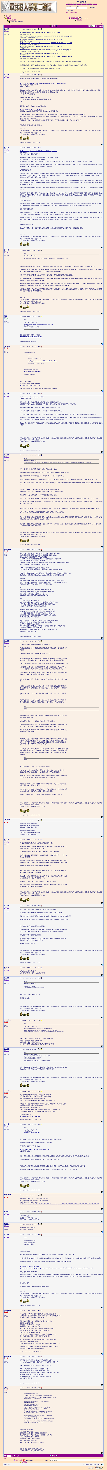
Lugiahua (7, 346)
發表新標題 (74, 18)
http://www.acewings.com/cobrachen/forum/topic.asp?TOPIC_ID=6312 (41, 32)
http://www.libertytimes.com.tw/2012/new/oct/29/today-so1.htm (38, 151)
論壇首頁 (8, 16)
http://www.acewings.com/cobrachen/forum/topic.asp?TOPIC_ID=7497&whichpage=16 (46, 56)
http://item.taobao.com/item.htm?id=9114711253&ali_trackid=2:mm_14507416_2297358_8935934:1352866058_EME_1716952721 (59, 1204)
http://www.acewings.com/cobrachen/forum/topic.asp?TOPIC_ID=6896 (41, 39)
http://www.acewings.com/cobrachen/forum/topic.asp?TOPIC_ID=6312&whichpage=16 (46, 36)
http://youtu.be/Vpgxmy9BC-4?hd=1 (30, 385)
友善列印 (79, 20)
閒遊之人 (6, 967)
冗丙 (5, 316)
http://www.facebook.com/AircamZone (31, 336)
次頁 (102, 23)
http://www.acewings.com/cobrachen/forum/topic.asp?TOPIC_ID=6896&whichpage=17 (46, 43)
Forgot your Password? (71, 12)
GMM (5, 1387)
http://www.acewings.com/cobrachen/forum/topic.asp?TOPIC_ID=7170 (41, 46)
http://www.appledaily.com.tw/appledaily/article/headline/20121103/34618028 (43, 83)
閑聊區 (9, 18)
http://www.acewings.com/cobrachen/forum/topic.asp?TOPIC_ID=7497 (41, 53)
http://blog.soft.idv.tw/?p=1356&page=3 (31, 109)
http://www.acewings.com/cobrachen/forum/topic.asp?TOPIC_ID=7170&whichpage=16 (46, 50)
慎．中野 (6, 29)
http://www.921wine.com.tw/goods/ (30, 1116)
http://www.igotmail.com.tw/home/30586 (32, 397)
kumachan (7, 549)
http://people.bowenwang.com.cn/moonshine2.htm (35, 1149)
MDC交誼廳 (12, 20)
